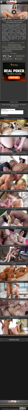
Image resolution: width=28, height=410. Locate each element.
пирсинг (4, 51)
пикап (20, 49)
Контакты (2, 404)
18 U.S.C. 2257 (8, 406)
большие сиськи (6, 46)
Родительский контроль (22, 406)
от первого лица (20, 46)
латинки (9, 51)
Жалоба (19, 59)
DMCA (14, 406)
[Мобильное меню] (1, 2)
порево (13, 46)
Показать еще (14, 339)
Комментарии (20, 56)
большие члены (16, 44)
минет (9, 44)
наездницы (15, 49)
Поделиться (8, 59)
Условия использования (11, 404)
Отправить (4, 115)
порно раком (8, 49)
